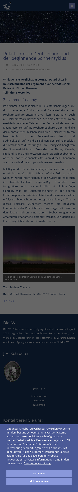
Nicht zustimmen (39, 481)
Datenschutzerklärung (37, 463)
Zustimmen (39, 473)
